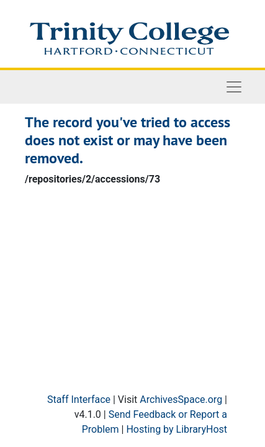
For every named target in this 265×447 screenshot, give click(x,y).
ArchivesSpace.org (181, 399)
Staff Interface (78, 399)
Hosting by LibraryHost (176, 429)
